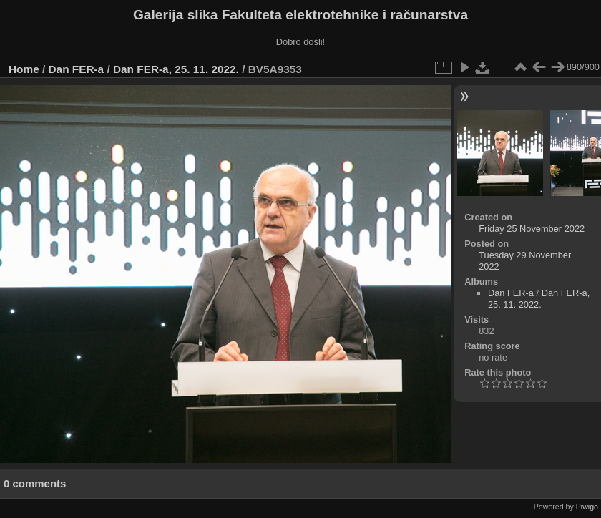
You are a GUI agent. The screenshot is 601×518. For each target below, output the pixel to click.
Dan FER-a (76, 69)
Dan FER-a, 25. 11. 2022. (176, 69)
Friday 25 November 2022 (532, 228)
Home (24, 69)
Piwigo (587, 506)
